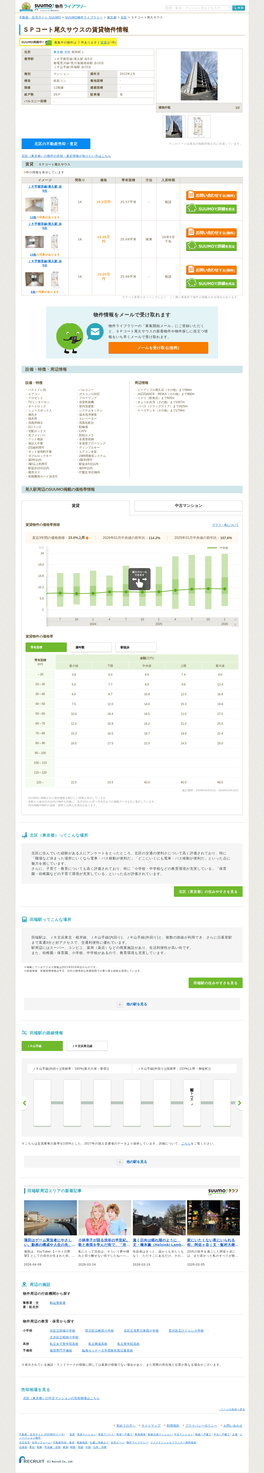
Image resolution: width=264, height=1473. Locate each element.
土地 (234, 1434)
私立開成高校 (98, 1344)
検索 (240, 8)
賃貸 (103, 42)
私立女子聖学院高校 (64, 1344)
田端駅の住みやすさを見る (216, 983)
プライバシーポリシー (201, 1425)
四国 (80, 1447)
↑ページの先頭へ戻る (232, 1409)
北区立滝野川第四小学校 (141, 1330)
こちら (186, 1143)
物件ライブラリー (137, 1442)
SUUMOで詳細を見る (211, 208)
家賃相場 (140, 1434)
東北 (32, 1447)
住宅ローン (117, 1442)
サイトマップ (151, 1425)
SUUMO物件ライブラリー (84, 17)
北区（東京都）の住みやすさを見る (208, 892)
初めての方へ (126, 1425)
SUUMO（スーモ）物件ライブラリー (52, 7)
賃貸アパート (106, 1434)
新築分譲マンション (160, 1434)
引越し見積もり (99, 1442)
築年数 (80, 647)
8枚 (33, 291)
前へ (25, 1103)
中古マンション (183, 1434)
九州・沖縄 (100, 1447)
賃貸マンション (86, 1434)
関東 (39, 1447)
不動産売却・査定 (64, 1442)
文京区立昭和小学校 (64, 1337)
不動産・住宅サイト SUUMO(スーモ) (42, 1434)
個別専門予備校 (61, 1350)
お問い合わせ (233, 1425)
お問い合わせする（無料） (211, 195)
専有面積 (36, 647)
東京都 (112, 17)
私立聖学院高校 (128, 1344)
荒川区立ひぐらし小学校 (186, 1330)
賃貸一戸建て (124, 1434)
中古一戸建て (222, 1434)
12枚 (33, 217)
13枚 (33, 254)
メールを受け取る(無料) (158, 348)
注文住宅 (24, 1442)
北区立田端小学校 (62, 1330)
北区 (124, 17)
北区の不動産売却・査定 (56, 144)
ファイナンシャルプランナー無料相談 (173, 1442)
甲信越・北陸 (52, 1447)
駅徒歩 (125, 647)
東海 (65, 1447)
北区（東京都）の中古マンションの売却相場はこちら (61, 1398)
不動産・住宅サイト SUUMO (40, 17)
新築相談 (82, 1442)
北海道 (23, 1447)
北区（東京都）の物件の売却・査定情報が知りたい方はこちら (66, 156)
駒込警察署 (58, 1303)
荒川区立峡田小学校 (99, 1330)
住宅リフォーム (41, 1442)
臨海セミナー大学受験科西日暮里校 (107, 1350)
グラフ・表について (225, 525)
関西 (73, 1447)
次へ (239, 1103)
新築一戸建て (203, 1434)
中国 (88, 1447)
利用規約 (173, 1425)
